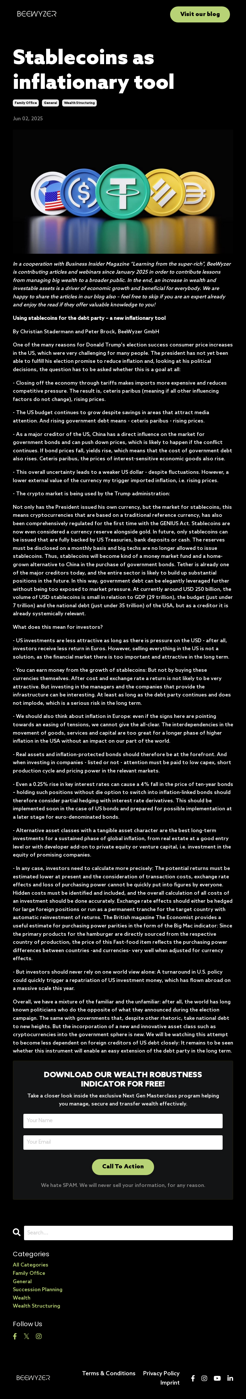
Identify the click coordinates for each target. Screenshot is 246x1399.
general (50, 103)
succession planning (37, 1290)
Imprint (170, 1382)
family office (26, 103)
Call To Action (123, 1166)
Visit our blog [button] (200, 14)
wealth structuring (79, 103)
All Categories (30, 1265)
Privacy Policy (161, 1373)
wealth (21, 1298)
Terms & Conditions (108, 1373)
